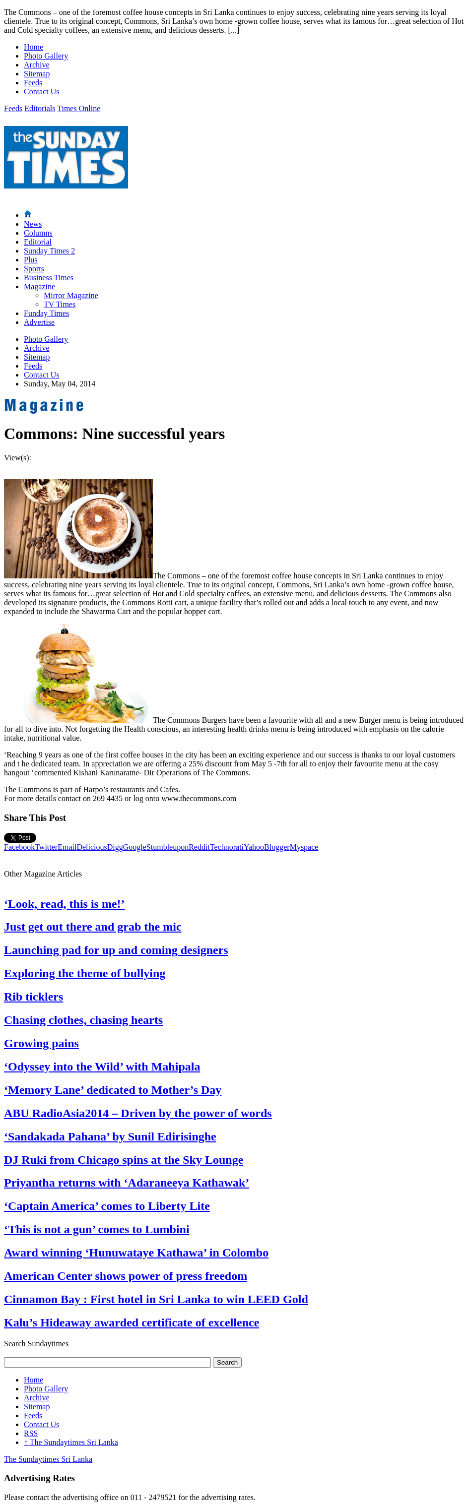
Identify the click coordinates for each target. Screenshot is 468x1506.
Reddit (199, 847)
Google (134, 847)
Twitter (46, 847)
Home (33, 47)
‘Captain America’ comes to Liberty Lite (107, 1205)
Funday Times (46, 313)
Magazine (39, 286)
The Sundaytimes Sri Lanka (71, 1442)
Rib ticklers (33, 996)
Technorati (227, 847)
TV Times (59, 304)
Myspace (304, 847)
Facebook (19, 847)
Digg (115, 847)
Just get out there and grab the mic (93, 926)
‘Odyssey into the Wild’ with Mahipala (102, 1066)
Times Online (78, 108)
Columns (38, 233)
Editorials (39, 108)
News (33, 224)
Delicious (91, 847)
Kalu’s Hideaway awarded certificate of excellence (131, 1322)
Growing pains (41, 1043)
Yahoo (254, 847)
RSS (31, 1433)
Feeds (33, 82)
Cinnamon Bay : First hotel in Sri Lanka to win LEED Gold (156, 1299)
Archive (37, 65)
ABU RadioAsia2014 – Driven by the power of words (138, 1113)
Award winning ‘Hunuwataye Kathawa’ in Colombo (136, 1252)
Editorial (38, 242)
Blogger (277, 847)
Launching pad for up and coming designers (116, 949)
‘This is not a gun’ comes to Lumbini (97, 1229)
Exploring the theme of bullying (84, 973)
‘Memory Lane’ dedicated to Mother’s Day (112, 1089)
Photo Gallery (46, 56)
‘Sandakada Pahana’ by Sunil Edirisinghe (110, 1136)
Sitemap (37, 73)
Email (67, 847)
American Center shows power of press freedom (125, 1275)
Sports (34, 268)
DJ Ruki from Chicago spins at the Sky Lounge (123, 1159)
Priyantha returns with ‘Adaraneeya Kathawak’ (126, 1182)
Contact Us (42, 91)
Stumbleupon (167, 847)
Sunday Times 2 (49, 251)
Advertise (39, 322)
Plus (31, 259)
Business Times (48, 277)
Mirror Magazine (71, 295)
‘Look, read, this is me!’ (64, 903)
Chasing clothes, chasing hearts (83, 1019)
